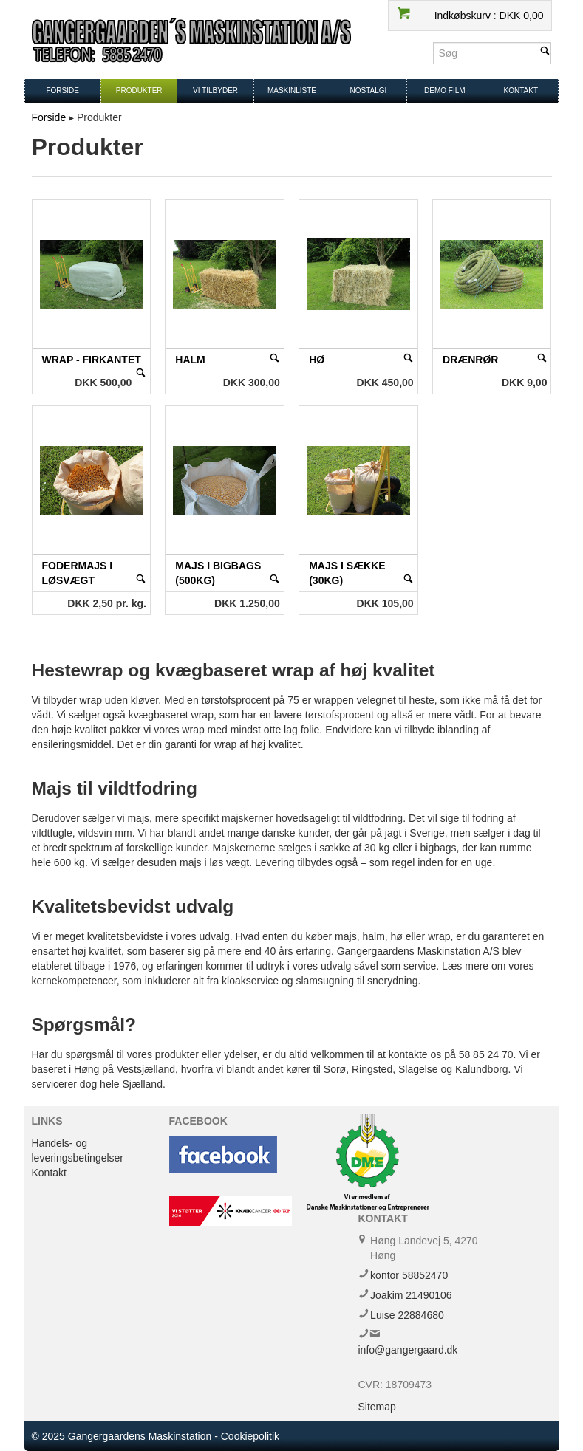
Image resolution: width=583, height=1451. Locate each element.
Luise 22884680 (407, 1315)
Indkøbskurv (464, 15)
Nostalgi (368, 90)
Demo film (445, 90)
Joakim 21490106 (411, 1295)
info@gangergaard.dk (408, 1350)
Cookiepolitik (250, 1436)
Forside (62, 90)
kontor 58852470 (409, 1275)
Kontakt (521, 90)
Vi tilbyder (215, 90)
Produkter (139, 90)
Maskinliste (291, 90)
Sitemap (377, 1407)
